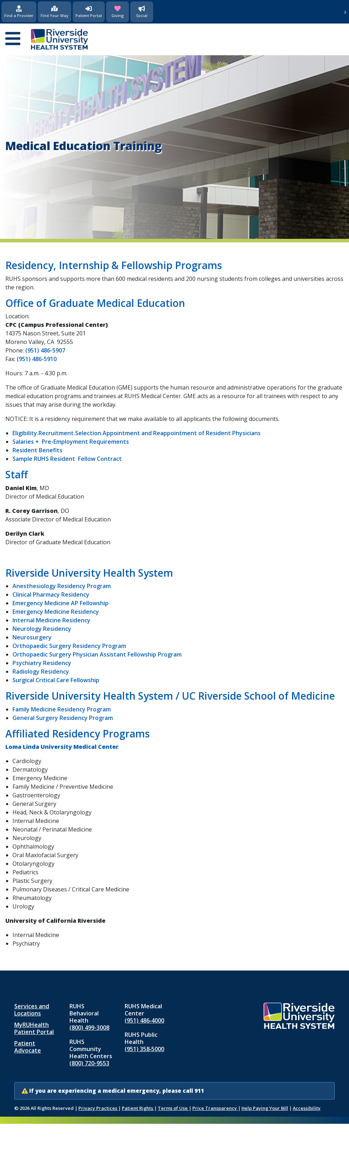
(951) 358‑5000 (144, 1049)
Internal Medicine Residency (51, 620)
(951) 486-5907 (45, 350)
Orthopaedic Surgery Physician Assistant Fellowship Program (97, 654)
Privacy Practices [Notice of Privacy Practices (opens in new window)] (98, 1108)
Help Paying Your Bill (264, 1108)
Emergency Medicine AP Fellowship (60, 603)
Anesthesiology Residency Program (61, 586)
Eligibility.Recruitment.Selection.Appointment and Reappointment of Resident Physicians (136, 433)
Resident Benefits (37, 450)
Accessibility (307, 1108)
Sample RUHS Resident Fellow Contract (67, 459)
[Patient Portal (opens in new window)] (89, 11)
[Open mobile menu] (13, 39)
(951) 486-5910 (37, 359)
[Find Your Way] (54, 11)
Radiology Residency (40, 671)
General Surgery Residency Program (62, 718)
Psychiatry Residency (41, 663)
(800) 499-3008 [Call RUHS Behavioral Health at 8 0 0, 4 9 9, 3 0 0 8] (89, 1027)
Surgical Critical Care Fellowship (55, 680)
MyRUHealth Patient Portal (34, 1028)
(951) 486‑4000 (144, 1020)
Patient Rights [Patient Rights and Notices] (138, 1108)
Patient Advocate (27, 1046)
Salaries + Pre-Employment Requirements (70, 442)
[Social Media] (141, 11)
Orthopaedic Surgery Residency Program (69, 646)
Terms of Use (173, 1108)
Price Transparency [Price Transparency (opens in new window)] (215, 1108)
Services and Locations (31, 1009)
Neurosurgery (32, 637)
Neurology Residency (41, 629)
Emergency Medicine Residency (55, 612)
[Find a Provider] (18, 11)
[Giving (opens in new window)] (117, 11)
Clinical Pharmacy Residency (50, 594)
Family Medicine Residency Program (61, 709)
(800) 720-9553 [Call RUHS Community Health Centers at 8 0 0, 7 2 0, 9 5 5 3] (89, 1063)
